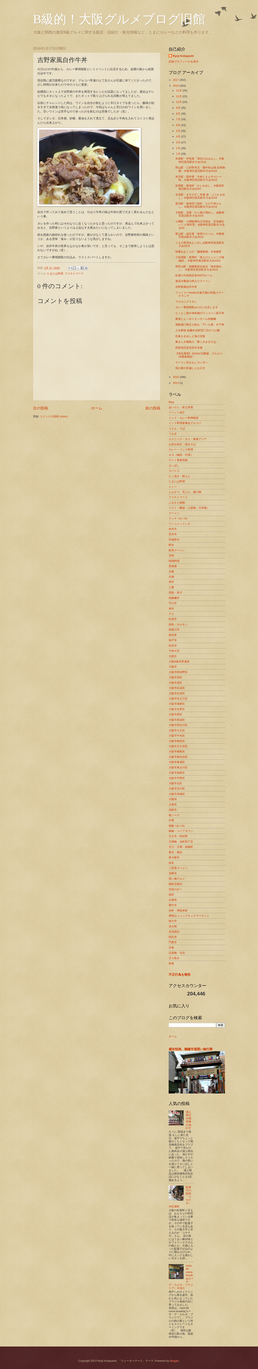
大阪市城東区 (177, 703)
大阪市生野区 (177, 709)
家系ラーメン (177, 550)
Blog (171, 402)
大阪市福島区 (177, 772)
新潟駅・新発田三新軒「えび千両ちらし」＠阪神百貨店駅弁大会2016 (198, 205)
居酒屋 (173, 566)
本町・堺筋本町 (178, 910)
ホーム (96, 408)
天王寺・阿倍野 (178, 836)
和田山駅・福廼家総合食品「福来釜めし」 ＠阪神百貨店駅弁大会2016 (198, 268)
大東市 (173, 804)
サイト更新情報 (178, 460)
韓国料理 (174, 560)
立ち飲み (174, 958)
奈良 (171, 862)
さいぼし (174, 465)
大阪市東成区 (177, 762)
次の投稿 (40, 408)
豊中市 (173, 905)
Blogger (174, 1360)
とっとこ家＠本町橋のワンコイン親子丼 (199, 313)
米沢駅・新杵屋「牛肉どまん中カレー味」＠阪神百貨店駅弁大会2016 (198, 178)
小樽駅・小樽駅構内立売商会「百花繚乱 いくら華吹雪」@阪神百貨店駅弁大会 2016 (200, 224)
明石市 (173, 937)
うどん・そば (177, 428)
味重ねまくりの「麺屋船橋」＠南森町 (198, 251)
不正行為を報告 (180, 974)
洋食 (171, 947)
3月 (178, 142)
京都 (171, 576)
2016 (176, 85)
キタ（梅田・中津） (181, 454)
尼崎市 (173, 873)
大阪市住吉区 (177, 693)
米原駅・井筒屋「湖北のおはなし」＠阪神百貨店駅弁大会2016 (199, 160)
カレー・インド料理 (181, 449)
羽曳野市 (174, 539)
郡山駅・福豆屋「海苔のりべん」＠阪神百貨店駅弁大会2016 (199, 235)
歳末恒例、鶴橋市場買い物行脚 (190, 1049)
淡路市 (173, 809)
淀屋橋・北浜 (177, 952)
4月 (178, 136)
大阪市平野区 (177, 778)
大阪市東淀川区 (178, 767)
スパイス (174, 470)
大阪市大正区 (177, 730)
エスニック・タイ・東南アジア (188, 439)
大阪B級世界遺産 (179, 661)
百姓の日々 (175, 889)
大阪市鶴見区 (177, 741)
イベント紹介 (177, 412)
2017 (176, 79)
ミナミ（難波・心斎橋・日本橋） (189, 507)
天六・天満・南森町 (181, 846)
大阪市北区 (175, 783)
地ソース (174, 815)
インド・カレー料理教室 (184, 417)
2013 (176, 382)
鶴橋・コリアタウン (181, 831)
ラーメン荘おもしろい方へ (191, 362)
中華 (171, 820)
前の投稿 (152, 408)
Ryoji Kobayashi (183, 55)
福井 (171, 894)
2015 (176, 377)
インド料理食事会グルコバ (185, 423)
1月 (178, 153)
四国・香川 (175, 592)
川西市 (173, 656)
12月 (179, 90)
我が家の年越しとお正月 (190, 368)
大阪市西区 (175, 714)
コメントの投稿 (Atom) (54, 416)
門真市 (173, 942)
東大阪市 (174, 857)
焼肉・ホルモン (178, 624)
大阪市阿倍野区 (178, 672)
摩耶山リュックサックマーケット (189, 915)
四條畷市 (174, 598)
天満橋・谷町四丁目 (181, 841)
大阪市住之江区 (178, 698)
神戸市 (173, 640)
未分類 (173, 926)
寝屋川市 (174, 629)
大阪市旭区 (175, 677)
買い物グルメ (177, 878)
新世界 (173, 635)
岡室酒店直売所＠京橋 (188, 347)
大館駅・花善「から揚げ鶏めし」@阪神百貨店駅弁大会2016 (199, 214)
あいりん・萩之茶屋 (181, 407)
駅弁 (171, 544)
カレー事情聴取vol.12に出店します (196, 307)
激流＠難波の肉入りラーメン (193, 281)
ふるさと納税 (177, 502)
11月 (179, 96)
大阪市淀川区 (177, 788)
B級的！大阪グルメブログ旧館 (119, 19)
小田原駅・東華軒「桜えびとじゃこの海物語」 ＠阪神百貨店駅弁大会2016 (199, 259)
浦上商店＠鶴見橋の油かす (188, 1120)
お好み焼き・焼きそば (182, 444)
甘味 (171, 555)
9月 (178, 107)
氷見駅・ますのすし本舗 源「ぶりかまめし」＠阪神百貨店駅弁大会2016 (200, 196)
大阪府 (173, 799)
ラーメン (174, 513)
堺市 (171, 582)
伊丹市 (173, 529)
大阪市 (173, 666)
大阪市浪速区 (177, 793)
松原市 (173, 619)
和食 (171, 963)
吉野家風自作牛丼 (186, 286)
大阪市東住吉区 (178, 756)
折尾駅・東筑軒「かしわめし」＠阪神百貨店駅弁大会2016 (199, 187)
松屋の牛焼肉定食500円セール (193, 275)
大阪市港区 (175, 682)
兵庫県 (173, 899)
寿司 (171, 608)
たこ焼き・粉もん (179, 476)
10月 (179, 101)
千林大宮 (174, 650)
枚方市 (173, 921)
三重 (171, 587)
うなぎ (173, 433)
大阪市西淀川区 (178, 725)
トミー (173, 486)
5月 (178, 130)
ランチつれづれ (178, 518)
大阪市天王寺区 (178, 746)
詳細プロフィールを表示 (184, 61)
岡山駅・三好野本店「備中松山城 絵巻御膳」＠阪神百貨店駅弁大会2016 (200, 169)
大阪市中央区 (177, 735)
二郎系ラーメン (178, 868)
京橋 (171, 571)
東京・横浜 (175, 852)
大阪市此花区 (177, 687)
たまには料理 (55, 273)
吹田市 (173, 645)
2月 (178, 148)
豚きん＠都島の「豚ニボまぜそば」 (197, 341)
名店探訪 (174, 931)
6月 (178, 125)
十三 (171, 613)
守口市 (173, 603)
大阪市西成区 (177, 719)
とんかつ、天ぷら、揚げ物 (185, 492)
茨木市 (173, 534)
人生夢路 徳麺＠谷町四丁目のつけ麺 (197, 330)
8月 (178, 113)
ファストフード (74, 273)
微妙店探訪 (175, 883)
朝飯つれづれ (177, 825)
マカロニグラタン (186, 301)
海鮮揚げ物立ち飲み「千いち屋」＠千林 (199, 324)
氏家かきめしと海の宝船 (190, 336)
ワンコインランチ (179, 523)
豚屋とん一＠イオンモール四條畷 (195, 318)
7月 (178, 119)
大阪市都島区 (177, 751)
